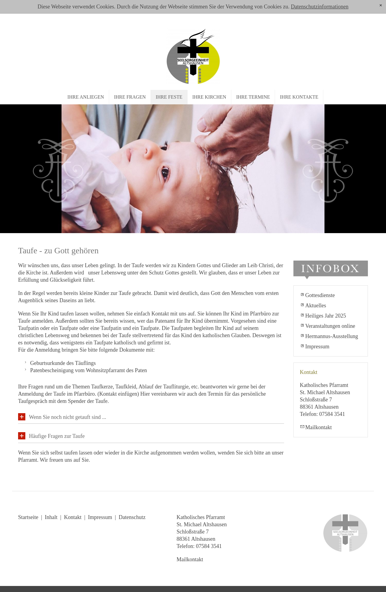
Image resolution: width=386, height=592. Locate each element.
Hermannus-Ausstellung (331, 336)
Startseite (28, 517)
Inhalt (51, 517)
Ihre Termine (253, 97)
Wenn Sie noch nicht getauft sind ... (67, 417)
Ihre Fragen (130, 97)
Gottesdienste (320, 295)
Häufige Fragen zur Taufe (57, 436)
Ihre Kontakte (299, 97)
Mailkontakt (318, 427)
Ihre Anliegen (86, 97)
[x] (380, 6)
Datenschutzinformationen (319, 7)
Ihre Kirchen (209, 97)
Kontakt (72, 517)
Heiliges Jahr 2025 (325, 316)
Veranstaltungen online (330, 326)
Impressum (317, 346)
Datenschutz (132, 517)
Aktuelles (315, 305)
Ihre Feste (169, 97)
